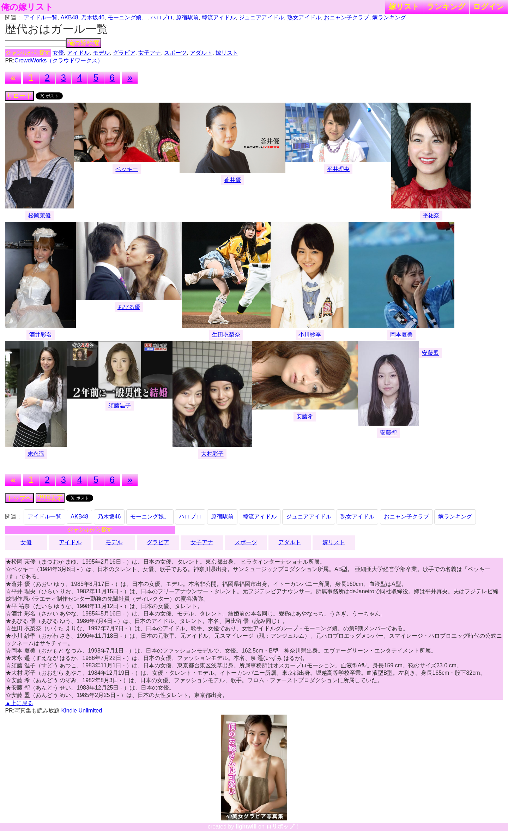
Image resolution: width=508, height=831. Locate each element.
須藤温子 (119, 405)
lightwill (246, 827)
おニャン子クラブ (346, 17)
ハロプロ (161, 17)
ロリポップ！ (283, 827)
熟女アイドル (304, 17)
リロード (19, 95)
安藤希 (304, 416)
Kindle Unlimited (81, 711)
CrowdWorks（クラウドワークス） (58, 60)
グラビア (124, 53)
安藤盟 (430, 353)
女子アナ (149, 53)
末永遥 (36, 454)
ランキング (446, 6)
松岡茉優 (39, 215)
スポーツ (175, 53)
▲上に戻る (19, 703)
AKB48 (69, 17)
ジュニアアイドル (261, 17)
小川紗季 (309, 335)
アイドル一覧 (41, 17)
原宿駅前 (187, 17)
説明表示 (50, 498)
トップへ (19, 498)
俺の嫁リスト (27, 7)
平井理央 (338, 169)
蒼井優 (232, 180)
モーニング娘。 (127, 17)
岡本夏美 (401, 335)
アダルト (201, 53)
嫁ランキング (389, 17)
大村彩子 (212, 454)
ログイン (488, 6)
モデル (101, 53)
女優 (58, 53)
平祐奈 (431, 215)
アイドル (78, 53)
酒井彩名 (40, 335)
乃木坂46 (92, 17)
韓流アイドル (219, 17)
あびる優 (128, 307)
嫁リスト (404, 6)
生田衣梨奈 (226, 335)
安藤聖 (388, 433)
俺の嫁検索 (83, 43)
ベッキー (126, 169)
